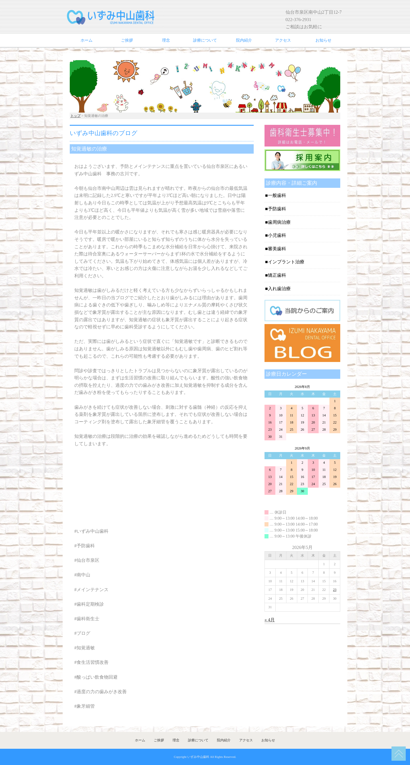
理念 (166, 40)
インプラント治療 (286, 261)
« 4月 (270, 619)
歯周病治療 (279, 222)
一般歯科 (277, 195)
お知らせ (323, 40)
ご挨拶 (127, 40)
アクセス (283, 40)
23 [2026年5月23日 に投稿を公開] (335, 590)
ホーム (87, 40)
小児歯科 (277, 235)
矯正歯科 (277, 275)
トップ (75, 116)
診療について (205, 40)
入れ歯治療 (279, 288)
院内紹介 (244, 40)
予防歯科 (277, 208)
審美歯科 (277, 248)
